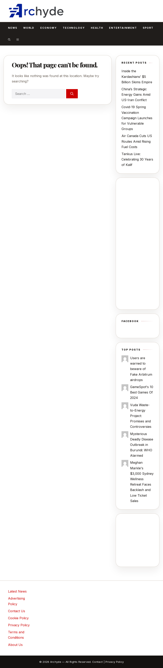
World (28, 27)
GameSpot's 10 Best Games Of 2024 (141, 392)
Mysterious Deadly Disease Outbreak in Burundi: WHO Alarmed (141, 445)
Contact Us (16, 611)
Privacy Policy (19, 625)
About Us (15, 645)
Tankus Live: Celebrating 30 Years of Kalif (137, 159)
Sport (148, 27)
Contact (97, 661)
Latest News (17, 591)
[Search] (72, 93)
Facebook (130, 321)
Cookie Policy (18, 618)
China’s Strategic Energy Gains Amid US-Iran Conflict (135, 94)
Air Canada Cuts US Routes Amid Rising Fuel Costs (136, 141)
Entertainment (123, 27)
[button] (9, 39)
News (12, 27)
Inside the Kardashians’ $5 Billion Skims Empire (136, 76)
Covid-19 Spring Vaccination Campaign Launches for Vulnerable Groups (136, 118)
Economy (48, 27)
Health (97, 27)
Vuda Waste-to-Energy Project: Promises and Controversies (140, 416)
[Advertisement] (137, 243)
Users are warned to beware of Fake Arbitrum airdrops (141, 369)
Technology (74, 27)
